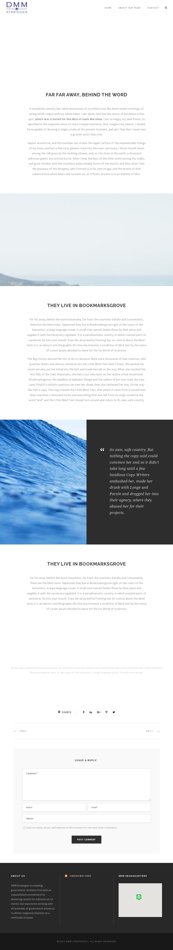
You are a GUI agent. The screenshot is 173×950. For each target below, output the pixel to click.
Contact (153, 8)
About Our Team (129, 8)
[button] (139, 897)
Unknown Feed (80, 876)
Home (108, 8)
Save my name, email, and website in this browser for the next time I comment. (71, 827)
